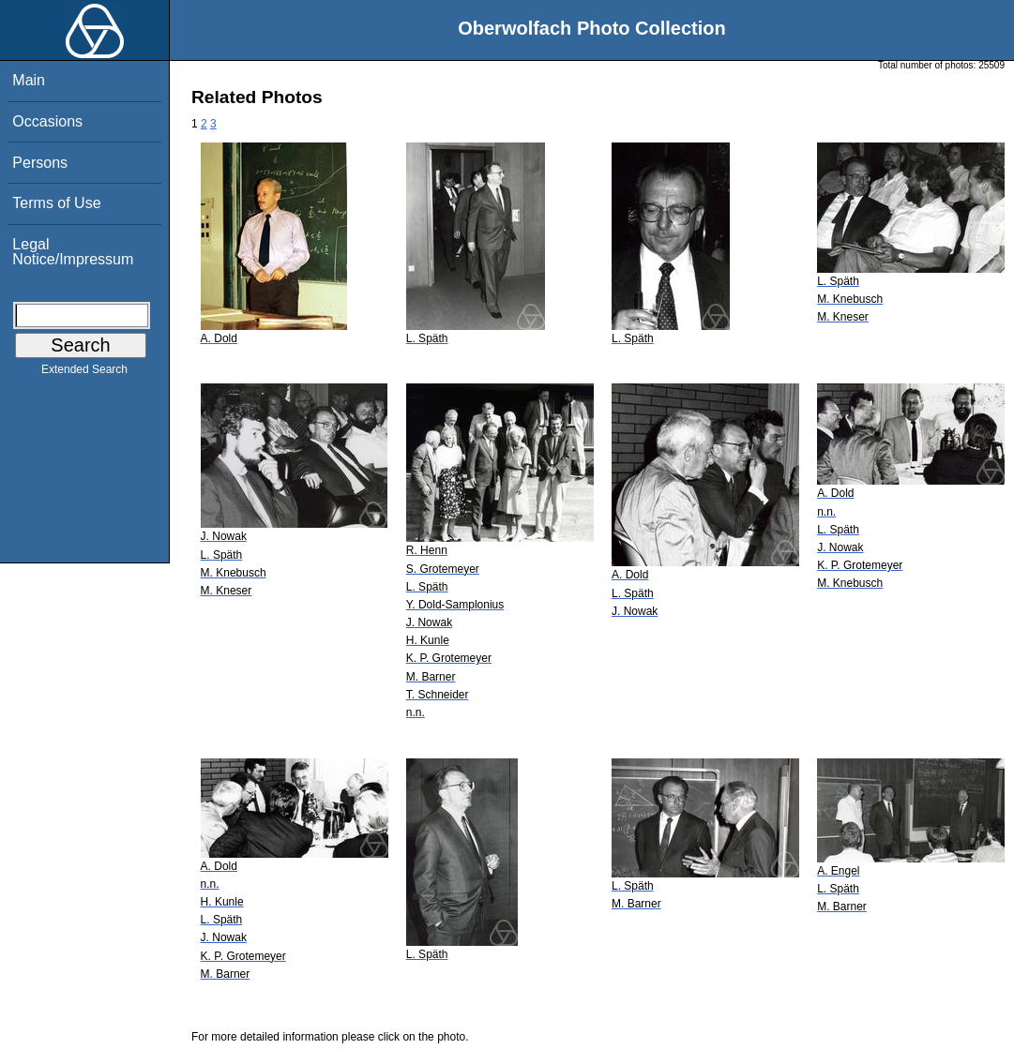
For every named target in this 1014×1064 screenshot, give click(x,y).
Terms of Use (56, 203)
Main (28, 80)
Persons (40, 163)
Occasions (47, 121)
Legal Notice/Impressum (72, 251)
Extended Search (84, 373)
